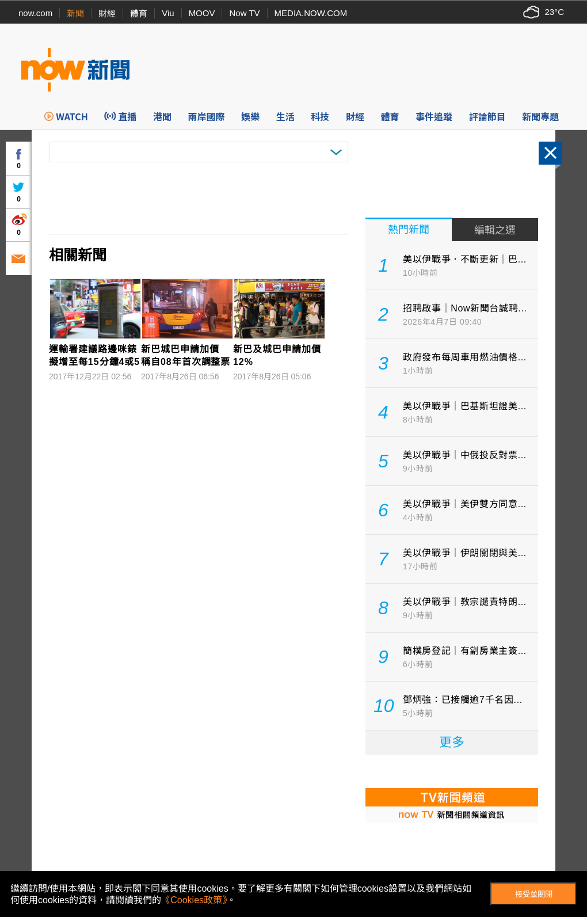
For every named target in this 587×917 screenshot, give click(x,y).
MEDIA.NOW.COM (311, 13)
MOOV (202, 13)
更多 (451, 742)
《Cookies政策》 (194, 900)
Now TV (244, 13)
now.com (35, 13)
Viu (168, 13)
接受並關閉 (533, 894)
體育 (138, 13)
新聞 (75, 13)
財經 (107, 13)
